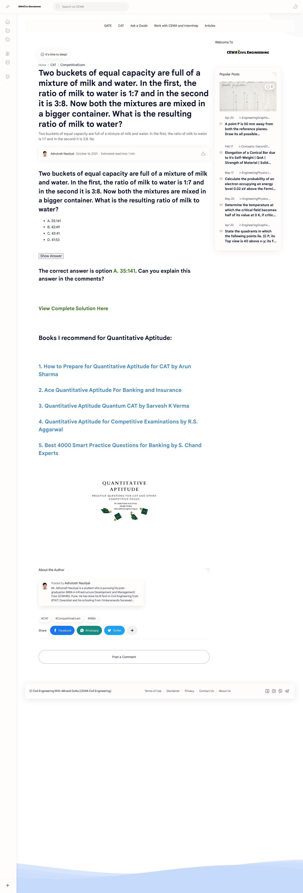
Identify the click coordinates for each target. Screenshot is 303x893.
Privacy (189, 881)
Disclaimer (173, 881)
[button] (295, 6)
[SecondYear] (264, 207)
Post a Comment (124, 847)
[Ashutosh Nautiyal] (62, 276)
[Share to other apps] (132, 820)
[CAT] (121, 25)
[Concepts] (248, 207)
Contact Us (206, 881)
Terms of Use (153, 881)
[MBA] (92, 808)
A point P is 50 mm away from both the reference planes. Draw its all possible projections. (249, 190)
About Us (225, 881)
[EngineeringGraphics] (256, 179)
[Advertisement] (156, 62)
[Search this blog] (91, 6)
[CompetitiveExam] (68, 808)
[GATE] (108, 25)
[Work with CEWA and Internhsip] (176, 25)
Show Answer (51, 379)
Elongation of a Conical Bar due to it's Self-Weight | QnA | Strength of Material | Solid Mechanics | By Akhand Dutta (250, 219)
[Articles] (210, 25)
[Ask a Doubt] (139, 25)
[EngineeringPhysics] (255, 234)
